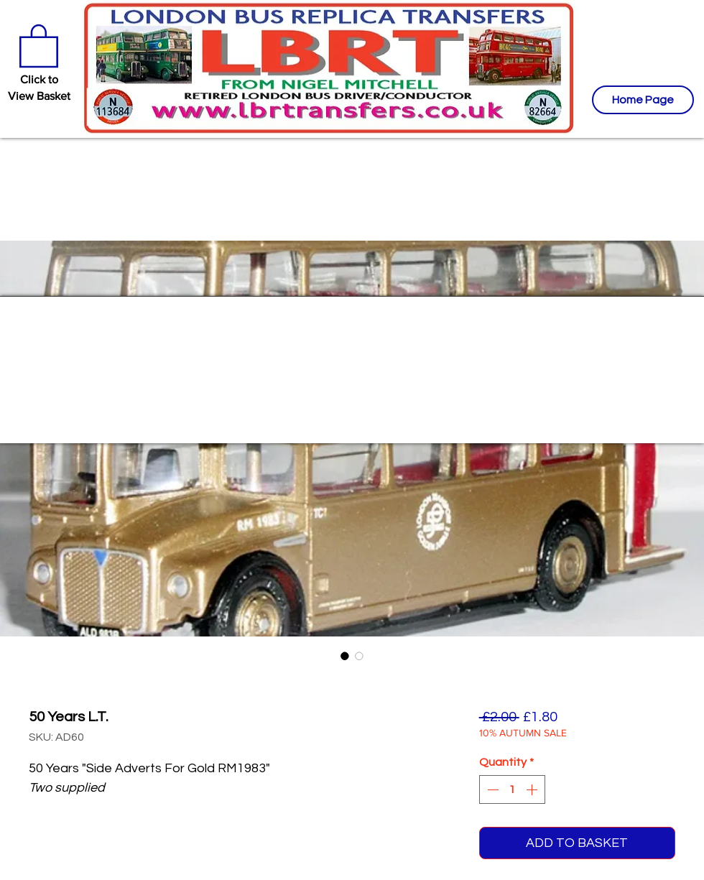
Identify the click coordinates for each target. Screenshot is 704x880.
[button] (38, 45)
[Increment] (533, 789)
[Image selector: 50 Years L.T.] (345, 656)
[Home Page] (643, 99)
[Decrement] (491, 789)
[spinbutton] (512, 789)
